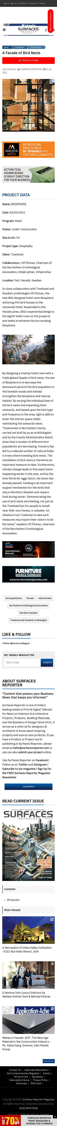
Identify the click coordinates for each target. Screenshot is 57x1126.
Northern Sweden (28, 613)
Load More (28, 787)
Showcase (21, 1083)
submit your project (30, 752)
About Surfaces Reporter (19, 684)
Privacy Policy (40, 1080)
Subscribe (32, 3)
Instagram (40, 764)
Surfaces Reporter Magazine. (39, 1100)
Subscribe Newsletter (36, 1070)
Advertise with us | (29, 1114)
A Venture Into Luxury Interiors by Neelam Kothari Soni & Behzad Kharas (26, 995)
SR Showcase (36, 47)
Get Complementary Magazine (23, 1073)
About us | (13, 1114)
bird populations (14, 598)
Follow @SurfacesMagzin (16, 643)
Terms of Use (21, 1077)
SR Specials (13, 900)
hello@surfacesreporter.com (31, 748)
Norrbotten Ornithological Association (28, 605)
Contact (42, 3)
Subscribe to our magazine (19, 769)
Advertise (22, 3)
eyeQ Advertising (28, 1108)
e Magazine (19, 47)
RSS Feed (36, 1083)
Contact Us (15, 1070)
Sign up (13, 3)
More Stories (48, 1061)
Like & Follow (16, 635)
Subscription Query (19, 1080)
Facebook (42, 760)
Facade (30, 598)
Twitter (23, 764)
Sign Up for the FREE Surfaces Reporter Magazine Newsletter (26, 773)
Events (46, 1073)
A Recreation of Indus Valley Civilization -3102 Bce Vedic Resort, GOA (27, 950)
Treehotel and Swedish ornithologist (28, 620)
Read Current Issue (23, 802)
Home (6, 47)
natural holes (44, 598)
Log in (5, 3)
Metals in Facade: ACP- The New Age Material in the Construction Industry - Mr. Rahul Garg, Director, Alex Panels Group (26, 1044)
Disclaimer (37, 1077)
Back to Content (50, 22)
